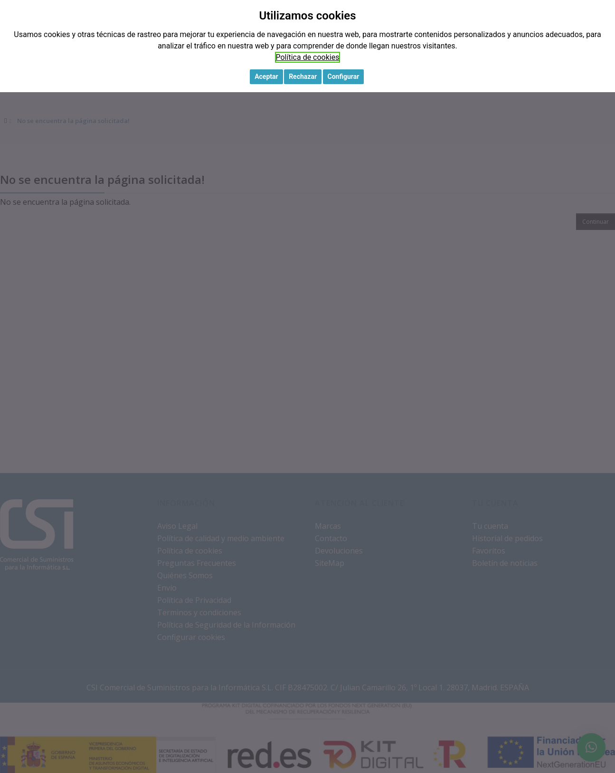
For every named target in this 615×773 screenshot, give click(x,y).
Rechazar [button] (303, 76)
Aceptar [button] (266, 76)
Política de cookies (308, 57)
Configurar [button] (344, 76)
